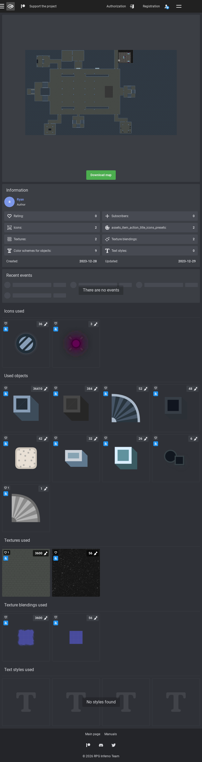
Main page (92, 734)
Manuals (110, 734)
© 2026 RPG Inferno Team (101, 756)
